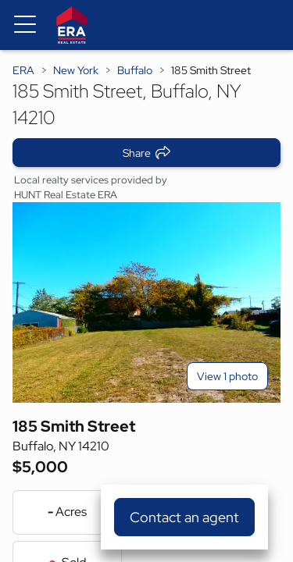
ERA (23, 70)
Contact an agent (184, 517)
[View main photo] (146, 302)
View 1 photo (227, 376)
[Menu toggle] (25, 24)
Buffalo (134, 70)
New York (75, 70)
